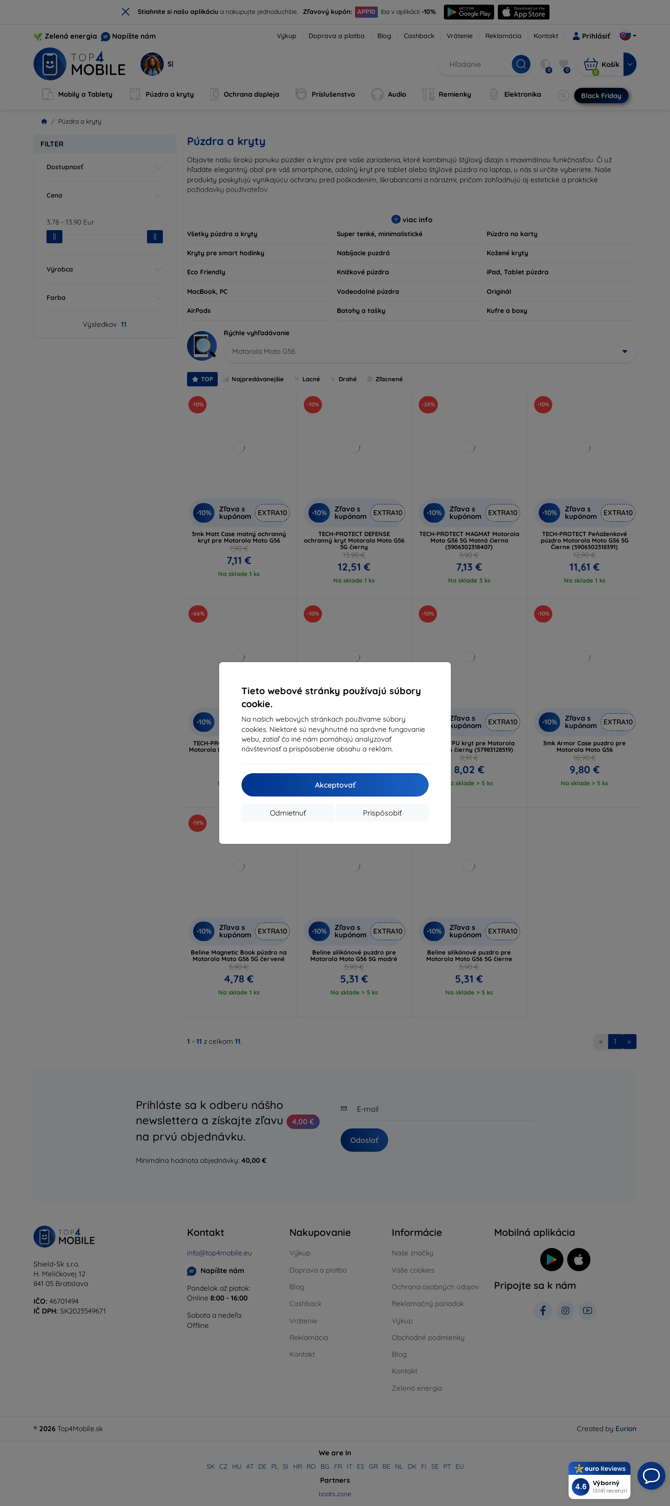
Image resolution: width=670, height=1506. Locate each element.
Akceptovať (335, 784)
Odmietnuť (288, 812)
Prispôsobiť (382, 812)
